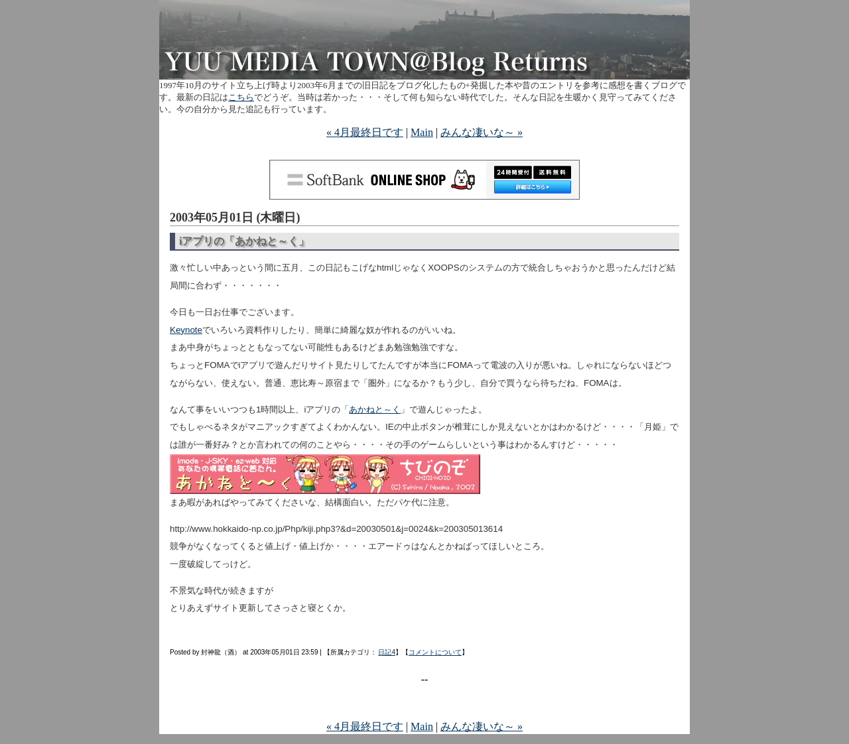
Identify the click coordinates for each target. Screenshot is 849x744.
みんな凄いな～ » (481, 132)
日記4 (386, 652)
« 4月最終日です (364, 132)
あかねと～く (375, 409)
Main (422, 132)
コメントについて (435, 652)
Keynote (186, 330)
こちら (241, 97)
